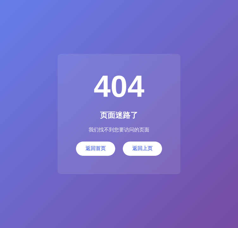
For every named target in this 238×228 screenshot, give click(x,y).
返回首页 (95, 148)
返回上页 (142, 148)
